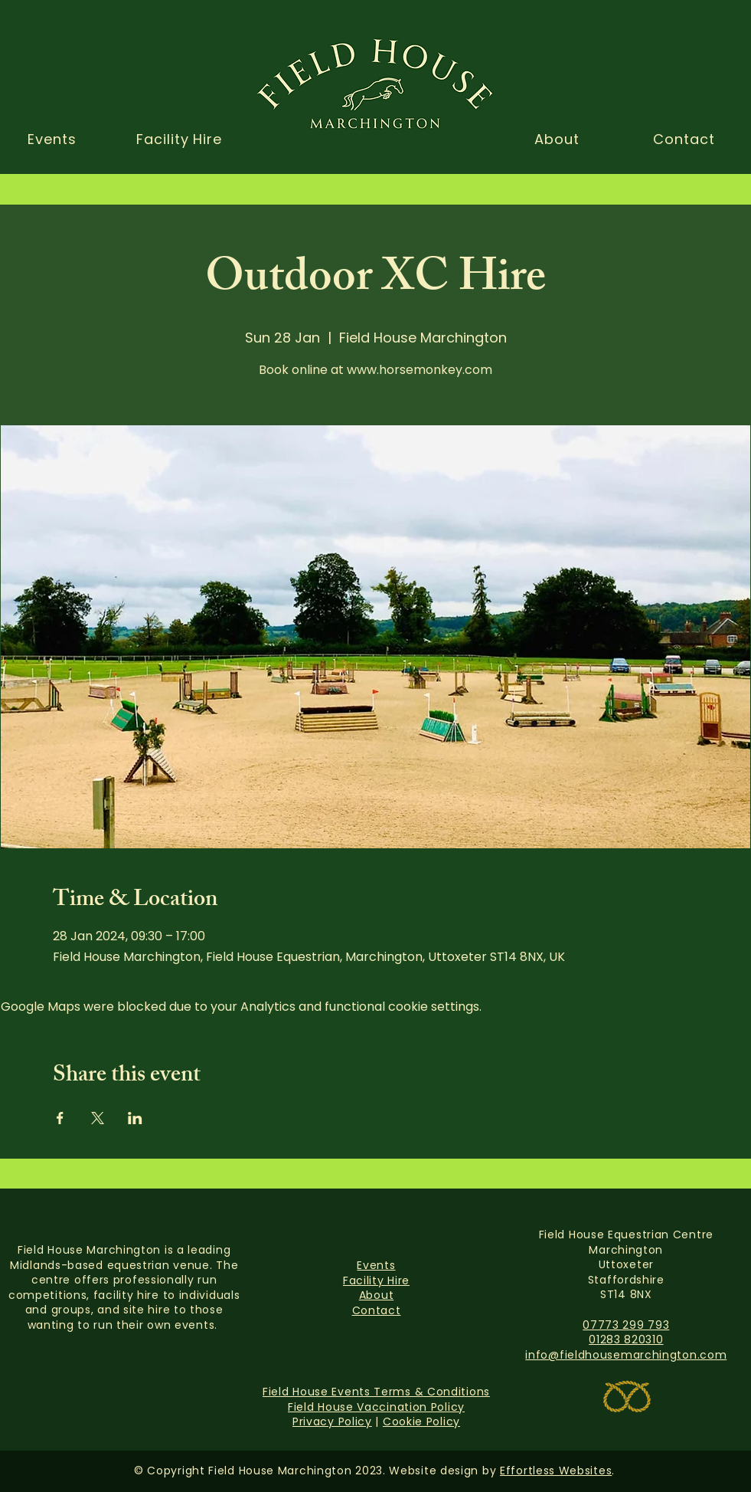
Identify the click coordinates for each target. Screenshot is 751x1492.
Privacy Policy (332, 1421)
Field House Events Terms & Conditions (376, 1391)
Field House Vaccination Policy (376, 1407)
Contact (376, 1310)
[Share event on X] (97, 1118)
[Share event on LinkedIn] (135, 1118)
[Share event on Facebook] (60, 1118)
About (376, 1295)
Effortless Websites (556, 1470)
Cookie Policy (421, 1421)
